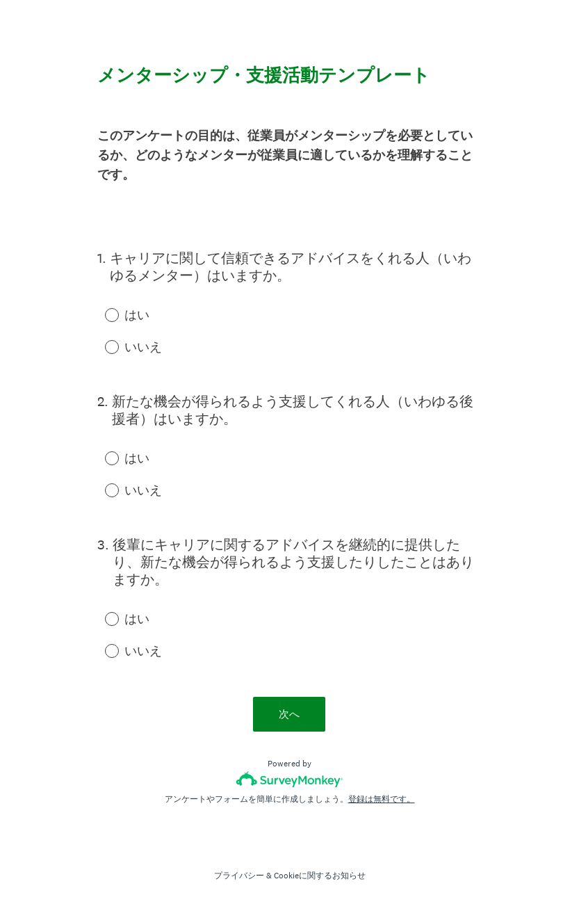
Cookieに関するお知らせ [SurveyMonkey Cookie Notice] (320, 875)
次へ (289, 713)
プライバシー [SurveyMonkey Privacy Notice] (239, 875)
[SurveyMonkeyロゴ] (289, 779)
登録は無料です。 (381, 799)
